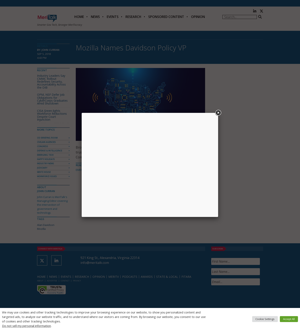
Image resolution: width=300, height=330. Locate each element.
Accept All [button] (289, 319)
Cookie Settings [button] (265, 319)
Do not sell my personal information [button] (26, 326)
